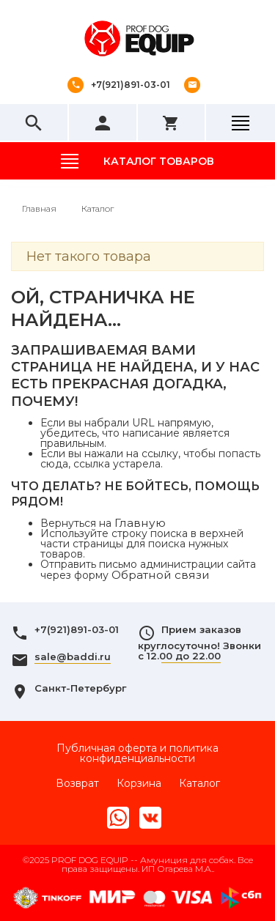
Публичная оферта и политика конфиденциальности (137, 753)
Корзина (139, 783)
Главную (140, 523)
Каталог (199, 783)
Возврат (77, 783)
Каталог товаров (158, 161)
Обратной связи (160, 575)
